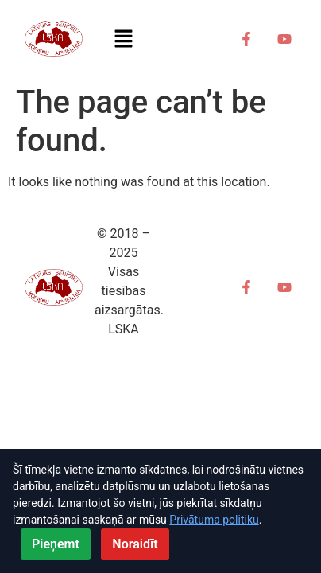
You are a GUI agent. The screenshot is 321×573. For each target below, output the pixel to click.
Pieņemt (55, 544)
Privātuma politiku (213, 519)
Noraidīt (134, 544)
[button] (123, 39)
